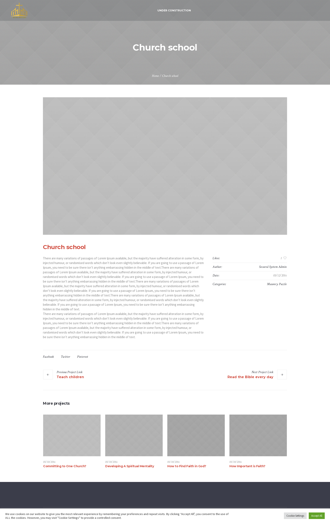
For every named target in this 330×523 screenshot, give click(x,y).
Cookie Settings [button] (295, 516)
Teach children (70, 377)
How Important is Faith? (247, 466)
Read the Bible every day (250, 377)
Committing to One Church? (64, 466)
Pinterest (82, 357)
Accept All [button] (316, 516)
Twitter (65, 357)
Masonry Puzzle (277, 284)
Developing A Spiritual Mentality (129, 466)
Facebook (48, 357)
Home (155, 76)
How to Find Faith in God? (186, 466)
